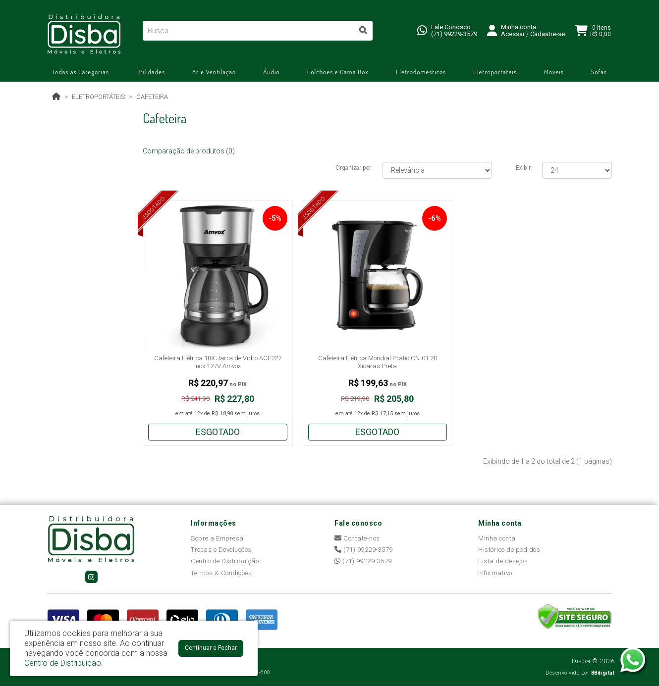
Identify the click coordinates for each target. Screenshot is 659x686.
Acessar (513, 34)
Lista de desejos (503, 561)
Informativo (495, 573)
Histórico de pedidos (509, 549)
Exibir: (524, 167)
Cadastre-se (547, 34)
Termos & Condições (221, 573)
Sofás (599, 72)
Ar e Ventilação (214, 72)
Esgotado (218, 432)
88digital (603, 673)
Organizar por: (354, 167)
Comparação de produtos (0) (189, 151)
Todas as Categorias (80, 72)
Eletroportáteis (495, 72)
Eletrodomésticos (421, 72)
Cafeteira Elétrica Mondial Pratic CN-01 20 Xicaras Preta (377, 362)
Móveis (554, 72)
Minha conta (497, 538)
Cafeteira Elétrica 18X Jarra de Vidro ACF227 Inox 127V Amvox (217, 362)
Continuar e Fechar (211, 647)
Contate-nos (357, 538)
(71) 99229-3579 (454, 34)
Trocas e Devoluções (221, 549)
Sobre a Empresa (217, 538)
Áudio (271, 72)
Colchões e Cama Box (338, 72)
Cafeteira (152, 96)
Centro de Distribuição (225, 561)
